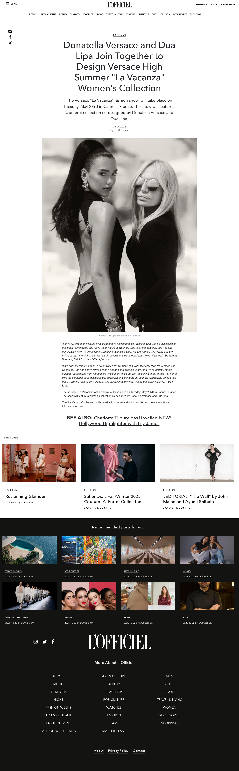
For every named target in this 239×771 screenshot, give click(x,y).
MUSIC (58, 684)
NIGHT (58, 700)
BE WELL (33, 23)
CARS (114, 723)
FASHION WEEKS (58, 707)
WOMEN (169, 707)
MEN (169, 676)
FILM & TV (75, 23)
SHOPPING (195, 23)
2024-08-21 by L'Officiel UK (177, 507)
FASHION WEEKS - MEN (58, 731)
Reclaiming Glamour (25, 496)
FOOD (100, 23)
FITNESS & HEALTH (148, 23)
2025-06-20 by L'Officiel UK (19, 502)
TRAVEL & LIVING (115, 23)
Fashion (119, 35)
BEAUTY (63, 23)
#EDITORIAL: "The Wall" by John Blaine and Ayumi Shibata (195, 499)
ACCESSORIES (180, 23)
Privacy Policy (118, 751)
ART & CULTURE (48, 23)
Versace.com (147, 402)
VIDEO (170, 684)
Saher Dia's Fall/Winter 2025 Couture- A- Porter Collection (112, 499)
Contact (139, 751)
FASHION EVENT (58, 723)
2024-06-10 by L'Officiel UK (98, 507)
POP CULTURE (114, 700)
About (99, 751)
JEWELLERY (88, 23)
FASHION (165, 23)
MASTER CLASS (114, 731)
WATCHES (131, 23)
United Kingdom (206, 4)
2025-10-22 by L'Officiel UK (19, 576)
